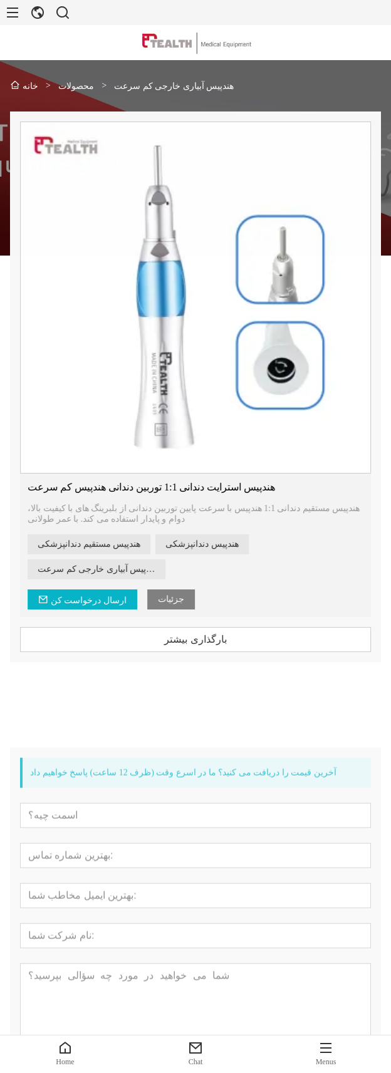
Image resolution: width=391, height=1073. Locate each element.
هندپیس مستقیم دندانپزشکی (97, 544)
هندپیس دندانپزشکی (211, 544)
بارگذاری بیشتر (205, 639)
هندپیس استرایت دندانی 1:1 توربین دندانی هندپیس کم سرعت (160, 487)
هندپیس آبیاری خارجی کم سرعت (106, 569)
